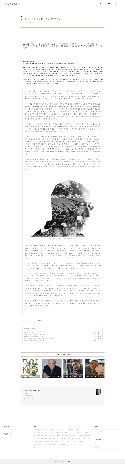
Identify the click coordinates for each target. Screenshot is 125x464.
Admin (110, 4)
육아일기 (37, 430)
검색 (119, 431)
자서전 (52, 433)
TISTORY (63, 461)
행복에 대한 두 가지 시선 (30, 332)
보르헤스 (45, 433)
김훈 (68, 441)
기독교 (37, 438)
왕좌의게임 (60, 433)
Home (102, 4)
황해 (81, 436)
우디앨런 (88, 436)
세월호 (52, 430)
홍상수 (64, 430)
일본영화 (71, 438)
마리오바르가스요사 (72, 436)
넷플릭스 (86, 438)
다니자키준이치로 (46, 438)
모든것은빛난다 (53, 444)
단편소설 (57, 441)
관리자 (69, 461)
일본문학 (45, 436)
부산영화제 (82, 441)
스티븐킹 (78, 430)
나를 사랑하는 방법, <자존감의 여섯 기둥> (35, 334)
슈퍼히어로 (61, 436)
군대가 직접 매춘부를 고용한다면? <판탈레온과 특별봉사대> (39, 338)
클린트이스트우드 (70, 433)
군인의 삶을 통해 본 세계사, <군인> (33, 340)
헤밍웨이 (62, 444)
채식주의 (45, 430)
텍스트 (25, 328)
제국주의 (56, 438)
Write (117, 4)
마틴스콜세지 (38, 441)
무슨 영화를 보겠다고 (12, 4)
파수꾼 (37, 444)
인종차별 (52, 436)
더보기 (35, 447)
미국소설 (37, 433)
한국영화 (64, 438)
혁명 (87, 433)
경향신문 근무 (27, 393)
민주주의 (80, 433)
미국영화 (71, 430)
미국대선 (86, 430)
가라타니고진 (48, 441)
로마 (58, 430)
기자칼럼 (37, 436)
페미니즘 (44, 444)
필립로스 (79, 438)
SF (63, 441)
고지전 (74, 441)
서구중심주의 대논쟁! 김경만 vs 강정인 (34, 336)
